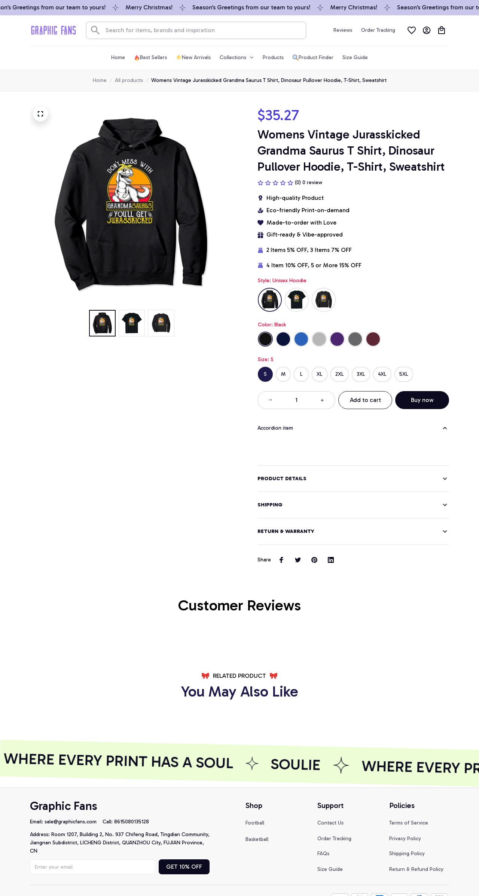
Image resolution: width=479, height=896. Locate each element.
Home (100, 80)
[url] (74, 800)
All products (129, 80)
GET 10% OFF (184, 844)
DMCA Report (46, 876)
